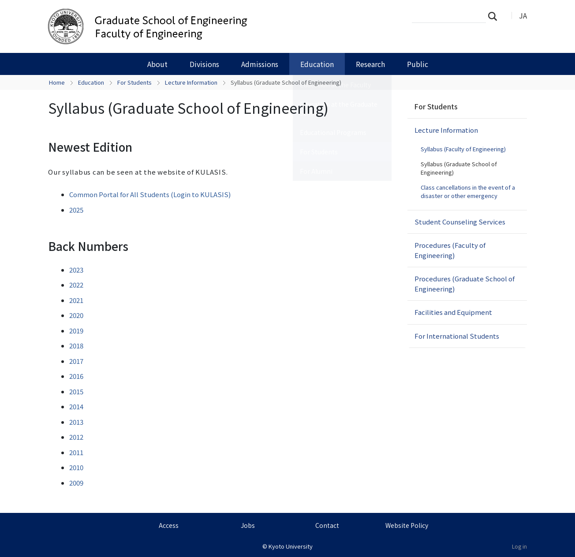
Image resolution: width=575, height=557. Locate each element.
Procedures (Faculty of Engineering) (449, 250)
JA (523, 15)
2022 (76, 284)
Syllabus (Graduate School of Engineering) (459, 168)
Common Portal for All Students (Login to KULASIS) (150, 194)
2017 (76, 361)
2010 (76, 467)
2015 (76, 391)
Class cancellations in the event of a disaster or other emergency (468, 191)
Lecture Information (191, 82)
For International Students (456, 335)
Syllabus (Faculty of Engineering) (463, 149)
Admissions (259, 64)
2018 (76, 345)
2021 (76, 300)
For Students (134, 82)
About (157, 64)
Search (495, 16)
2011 (76, 452)
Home (57, 82)
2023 (76, 269)
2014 (76, 406)
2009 (76, 482)
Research (370, 64)
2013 (76, 421)
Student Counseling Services (459, 221)
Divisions (204, 64)
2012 (76, 436)
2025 (76, 209)
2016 (76, 376)
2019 (76, 330)
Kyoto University (291, 546)
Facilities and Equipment (453, 312)
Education (317, 64)
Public (417, 64)
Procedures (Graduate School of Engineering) (464, 283)
